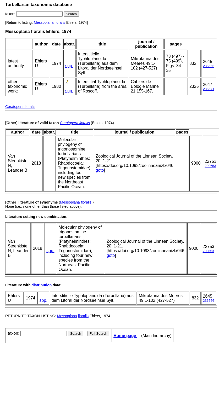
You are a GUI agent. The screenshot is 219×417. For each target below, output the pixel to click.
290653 (210, 166)
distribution (41, 285)
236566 (208, 66)
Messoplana (44, 22)
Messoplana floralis (75, 202)
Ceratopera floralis (20, 107)
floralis (59, 22)
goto (100, 170)
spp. (69, 65)
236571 (208, 89)
